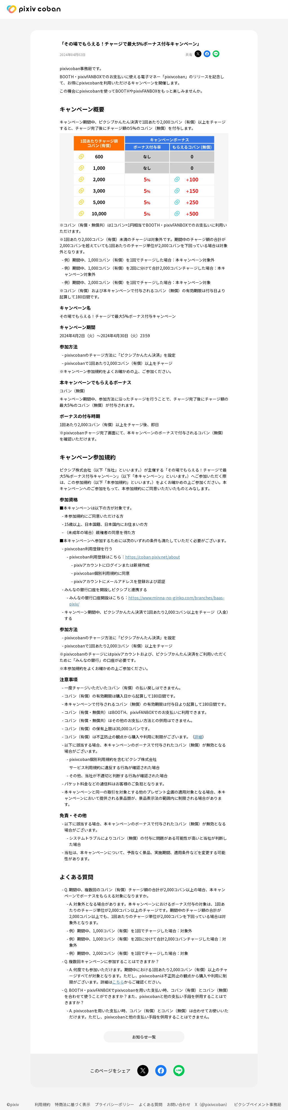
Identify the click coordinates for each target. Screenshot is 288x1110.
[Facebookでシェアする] (207, 54)
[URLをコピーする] (225, 54)
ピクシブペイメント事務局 (257, 1104)
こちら (118, 982)
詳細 (198, 737)
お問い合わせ (178, 1104)
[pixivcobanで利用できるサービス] (277, 9)
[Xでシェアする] (198, 54)
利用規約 (42, 1104)
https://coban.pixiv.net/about (152, 557)
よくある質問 (150, 1104)
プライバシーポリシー (114, 1104)
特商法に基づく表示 (72, 1104)
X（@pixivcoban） (212, 1104)
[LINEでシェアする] (216, 54)
